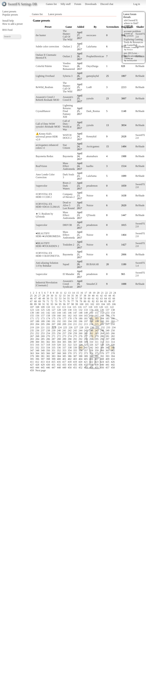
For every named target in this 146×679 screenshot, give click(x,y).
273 (64, 336)
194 (70, 321)
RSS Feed (7, 30)
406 (91, 359)
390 (91, 356)
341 (86, 347)
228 (81, 327)
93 (52, 304)
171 (32, 318)
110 (48, 307)
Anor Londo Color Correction (45, 176)
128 (59, 310)
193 (64, 321)
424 (102, 361)
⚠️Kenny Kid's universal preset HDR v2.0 (47, 136)
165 (86, 315)
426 (113, 361)
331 (32, 347)
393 (107, 356)
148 (80, 312)
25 (31, 295)
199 (97, 321)
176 (59, 318)
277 (86, 336)
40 (93, 295)
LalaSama (91, 46)
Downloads (90, 4)
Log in (136, 4)
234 (114, 327)
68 (35, 301)
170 (113, 315)
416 (59, 361)
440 (102, 364)
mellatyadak (132, 60)
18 (90, 292)
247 (97, 330)
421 (86, 361)
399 (53, 359)
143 (53, 312)
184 (102, 318)
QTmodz (90, 215)
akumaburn (92, 156)
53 (60, 298)
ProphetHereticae (95, 56)
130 (70, 310)
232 (103, 327)
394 (113, 356)
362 (113, 350)
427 (32, 364)
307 (75, 342)
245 (86, 330)
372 (80, 353)
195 (75, 321)
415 (53, 361)
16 (81, 292)
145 (64, 312)
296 (102, 339)
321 (64, 344)
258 (70, 333)
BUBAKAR (92, 264)
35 (72, 295)
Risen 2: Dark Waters (67, 186)
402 (70, 359)
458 (113, 367)
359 (97, 350)
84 (101, 301)
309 (86, 342)
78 (76, 301)
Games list (51, 4)
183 (97, 318)
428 (37, 364)
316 (37, 344)
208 (59, 324)
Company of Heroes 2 (69, 195)
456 (102, 367)
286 (48, 339)
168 (102, 315)
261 (86, 333)
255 (53, 333)
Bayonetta (68, 156)
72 (52, 301)
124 (37, 310)
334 (48, 347)
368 (59, 353)
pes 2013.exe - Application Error (133, 54)
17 (85, 292)
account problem (132, 31)
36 (76, 295)
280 (102, 336)
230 (92, 327)
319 (53, 344)
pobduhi (130, 36)
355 (75, 350)
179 (75, 318)
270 (48, 336)
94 (56, 304)
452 (80, 367)
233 (108, 327)
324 (80, 344)
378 (113, 353)
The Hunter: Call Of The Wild (67, 35)
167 (97, 315)
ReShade (139, 46)
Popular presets (10, 14)
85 (105, 301)
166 (91, 315)
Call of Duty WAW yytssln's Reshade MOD (48, 125)
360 (102, 350)
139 (32, 312)
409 (107, 359)
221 (43, 327)
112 (58, 307)
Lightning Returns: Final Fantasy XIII (68, 111)
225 (65, 327)
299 (32, 342)
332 (37, 347)
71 (47, 301)
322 (70, 344)
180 (80, 318)
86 (109, 301)
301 (43, 342)
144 (59, 312)
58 (81, 298)
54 (64, 298)
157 (43, 315)
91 (43, 304)
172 (37, 318)
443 (32, 367)
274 (70, 336)
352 (59, 350)
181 (86, 318)
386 (70, 356)
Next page (40, 370)
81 (89, 301)
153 (107, 312)
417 (64, 361)
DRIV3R (67, 225)
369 (64, 353)
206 (48, 324)
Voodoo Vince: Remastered (69, 66)
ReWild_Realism (44, 87)
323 (75, 344)
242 (70, 330)
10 (57, 292)
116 (80, 307)
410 (113, 359)
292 (80, 339)
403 (75, 359)
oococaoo (91, 35)
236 (37, 330)
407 (97, 359)
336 (59, 347)
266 (113, 333)
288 (59, 339)
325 (86, 344)
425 (107, 361)
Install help (8, 20)
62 (97, 298)
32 (60, 295)
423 (96, 361)
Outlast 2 (67, 46)
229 (87, 327)
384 (59, 356)
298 (113, 339)
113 (64, 307)
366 (48, 353)
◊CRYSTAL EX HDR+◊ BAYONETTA (48, 254)
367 (53, 353)
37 (81, 295)
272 (59, 336)
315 (32, 344)
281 (107, 336)
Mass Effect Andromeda (69, 166)
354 (70, 350)
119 (95, 307)
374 (91, 353)
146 (70, 312)
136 (102, 310)
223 (54, 327)
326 (91, 344)
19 (94, 292)
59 (85, 298)
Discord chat (106, 4)
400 (59, 359)
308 (80, 342)
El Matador (68, 274)
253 (43, 333)
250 (113, 330)
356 (80, 350)
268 (37, 336)
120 (101, 307)
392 (102, 356)
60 (89, 298)
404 (80, 359)
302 (48, 342)
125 (43, 310)
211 (75, 324)
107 (32, 307)
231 (97, 327)
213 (86, 324)
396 (37, 359)
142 (48, 312)
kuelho (89, 166)
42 (101, 295)
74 (60, 301)
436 (80, 364)
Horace (130, 49)
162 (70, 315)
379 (32, 356)
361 (107, 350)
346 (113, 347)
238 (48, 330)
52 (56, 298)
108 (37, 307)
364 (37, 353)
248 (102, 330)
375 (97, 353)
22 (106, 292)
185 (107, 318)
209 (64, 324)
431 (53, 364)
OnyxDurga (92, 66)
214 (91, 324)
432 (59, 364)
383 (53, 356)
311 (96, 342)
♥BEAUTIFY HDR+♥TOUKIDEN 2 (47, 244)
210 (70, 324)
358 (91, 350)
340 (80, 347)
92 (47, 304)
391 (97, 356)
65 (109, 298)
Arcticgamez (92, 146)
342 (91, 347)
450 (70, 367)
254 (48, 333)
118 (90, 307)
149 (86, 312)
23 (110, 292)
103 (98, 304)
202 (113, 321)
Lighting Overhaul (45, 76)
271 (53, 336)
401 (64, 359)
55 (68, 298)
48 (39, 298)
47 (35, 298)
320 (59, 344)
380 (37, 356)
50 (47, 298)
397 (43, 359)
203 (32, 324)
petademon (91, 185)
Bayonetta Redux (44, 156)
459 (32, 370)
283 (32, 339)
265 (107, 333)
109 (43, 307)
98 (72, 304)
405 (86, 359)
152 (102, 312)
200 (102, 321)
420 (80, 361)
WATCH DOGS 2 (67, 136)
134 (91, 310)
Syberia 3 (67, 76)
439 (97, 364)
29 (47, 295)
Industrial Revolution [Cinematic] (46, 284)
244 (80, 330)
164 (80, 315)
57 (76, 298)
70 (43, 301)
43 (105, 295)
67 (31, 301)
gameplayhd (92, 76)
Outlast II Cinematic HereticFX (46, 56)
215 (96, 324)
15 (77, 292)
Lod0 (89, 87)
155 (32, 315)
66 (114, 298)
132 (80, 310)
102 (92, 304)
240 (59, 330)
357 (86, 350)
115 (74, 307)
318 (48, 344)
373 (86, 353)
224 (60, 327)
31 (56, 295)
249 (107, 330)
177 (64, 318)
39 (89, 295)
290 (70, 339)
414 (48, 361)
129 (64, 310)
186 (113, 318)
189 (43, 321)
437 (86, 364)
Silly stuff (66, 4)
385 (64, 356)
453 (86, 367)
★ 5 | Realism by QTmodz (44, 215)
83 (97, 301)
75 (64, 301)
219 (32, 327)
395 (32, 359)
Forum (77, 4)
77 (72, 301)
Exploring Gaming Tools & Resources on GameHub (133, 42)
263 (97, 333)
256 (59, 333)
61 (93, 298)
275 (75, 336)
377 (107, 353)
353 (64, 350)
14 (73, 292)
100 (81, 304)
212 (80, 324)
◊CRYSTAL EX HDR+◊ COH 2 (44, 195)
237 (43, 330)
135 (97, 310)
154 (113, 312)
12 (65, 292)
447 (53, 367)
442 (113, 364)
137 (107, 310)
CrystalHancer (43, 111)
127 (53, 310)
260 (80, 333)
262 (91, 333)
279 (97, 336)
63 (101, 298)
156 (37, 315)
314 (113, 342)
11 (61, 292)
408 (102, 359)
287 (53, 339)
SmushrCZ (91, 284)
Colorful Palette (44, 66)
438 (91, 364)
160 (59, 315)
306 (70, 342)
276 (80, 336)
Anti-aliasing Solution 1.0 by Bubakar (47, 264)
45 (114, 295)
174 (48, 318)
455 (97, 367)
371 (75, 353)
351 (53, 350)
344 (102, 347)
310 (91, 342)
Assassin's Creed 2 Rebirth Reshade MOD (47, 98)
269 (43, 336)
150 (91, 312)
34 (68, 295)
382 (48, 356)
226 (70, 327)
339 (75, 347)
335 (53, 347)
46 (31, 298)
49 (43, 298)
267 (32, 336)
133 (86, 310)
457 (107, 367)
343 (97, 347)
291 (75, 339)
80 (85, 301)
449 (64, 367)
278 (91, 336)
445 (43, 367)
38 (85, 295)
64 (105, 298)
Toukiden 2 (68, 244)
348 (37, 350)
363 (32, 353)
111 (53, 307)
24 (114, 292)
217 (107, 324)
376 (102, 353)
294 (91, 339)
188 (37, 321)
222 (48, 327)
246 (91, 330)
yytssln (89, 98)
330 (113, 344)
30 (52, 295)
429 (43, 364)
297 (107, 339)
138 (113, 310)
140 (37, 312)
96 (64, 304)
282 (113, 336)
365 (43, 353)
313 (107, 342)
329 (107, 344)
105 (108, 304)
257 (64, 333)
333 (43, 347)
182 (91, 318)
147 (75, 312)
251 (32, 333)
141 (43, 312)
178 (70, 318)
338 (70, 347)
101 (87, 304)
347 (32, 350)
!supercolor (41, 185)
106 (114, 304)
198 (91, 321)
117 (85, 307)
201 (107, 321)
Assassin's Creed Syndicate (68, 284)
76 (68, 301)
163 (75, 315)
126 (48, 310)
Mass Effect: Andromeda (69, 215)
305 (64, 342)
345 (107, 347)
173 (43, 318)
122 (112, 307)
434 (70, 364)
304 (59, 342)
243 (75, 330)
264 (102, 333)
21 (102, 292)
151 (97, 312)
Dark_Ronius (93, 111)
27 (39, 295)
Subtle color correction (47, 46)
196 (80, 321)
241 (64, 330)
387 (75, 356)
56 (72, 298)
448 (59, 367)
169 (107, 315)
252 (37, 333)
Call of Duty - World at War (67, 125)
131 (75, 310)
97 (68, 304)
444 (37, 367)
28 (43, 295)
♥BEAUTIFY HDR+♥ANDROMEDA (48, 235)
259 (75, 333)
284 (37, 339)
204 (37, 324)
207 (53, 324)
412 (37, 361)
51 (52, 298)
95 (60, 304)
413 (42, 361)
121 (106, 307)
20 (98, 292)
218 (113, 324)
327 (97, 344)
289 (64, 339)
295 (97, 339)
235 (32, 330)
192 (59, 321)
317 (43, 344)
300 (37, 342)
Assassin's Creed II (68, 98)
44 (109, 295)
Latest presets (9, 11)
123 (32, 310)
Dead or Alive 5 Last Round (68, 205)
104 (103, 304)
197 (86, 321)
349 (43, 350)
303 (53, 342)
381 (43, 356)
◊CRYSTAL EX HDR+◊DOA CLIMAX (48, 205)
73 (56, 301)
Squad (66, 264)
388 (80, 356)
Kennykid (91, 136)
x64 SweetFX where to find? (131, 22)
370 (70, 353)
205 (43, 324)
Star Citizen (66, 146)
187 (32, 321)
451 (75, 367)
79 (81, 301)
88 (31, 304)
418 (69, 361)
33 (64, 295)
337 (64, 347)
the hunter (41, 35)
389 (86, 356)
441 (107, 364)
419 (75, 361)
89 (35, 304)
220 (37, 327)
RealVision (41, 166)
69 (39, 301)
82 (93, 301)
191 (53, 321)
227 (76, 327)
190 (48, 321)
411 (32, 361)
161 (64, 315)
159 (53, 315)
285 (43, 339)
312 (102, 342)
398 (48, 359)
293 (86, 339)
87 (114, 301)
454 (91, 367)
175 (53, 318)
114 (69, 307)
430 (48, 364)
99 (76, 304)
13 (69, 292)
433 (64, 364)
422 (91, 361)
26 (35, 295)
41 (97, 295)
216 (102, 324)
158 (48, 315)
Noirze (89, 195)
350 (48, 350)
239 (53, 330)
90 (39, 304)
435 (75, 364)
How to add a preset (12, 23)
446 (48, 367)
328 (102, 344)
